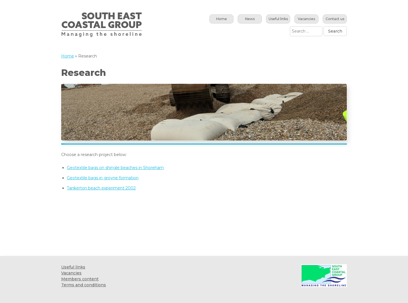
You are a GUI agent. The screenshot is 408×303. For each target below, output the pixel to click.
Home (221, 19)
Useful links (278, 19)
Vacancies (306, 19)
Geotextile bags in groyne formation (103, 177)
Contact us (335, 19)
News (250, 19)
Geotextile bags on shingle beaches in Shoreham (115, 167)
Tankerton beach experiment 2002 (101, 188)
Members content (80, 278)
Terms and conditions (83, 284)
